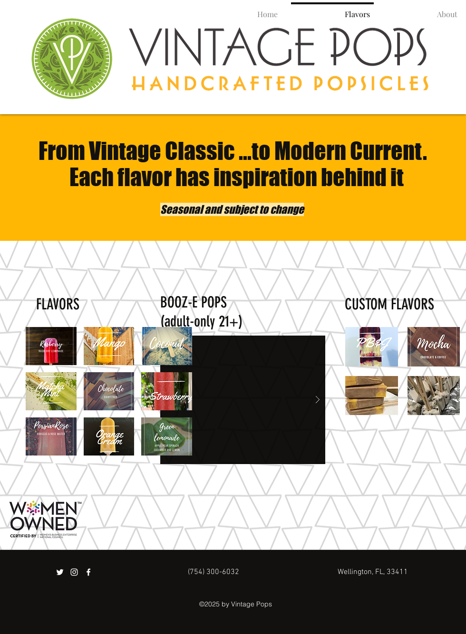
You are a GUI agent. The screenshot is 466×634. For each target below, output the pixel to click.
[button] (51, 346)
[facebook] (88, 572)
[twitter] (60, 572)
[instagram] (74, 572)
